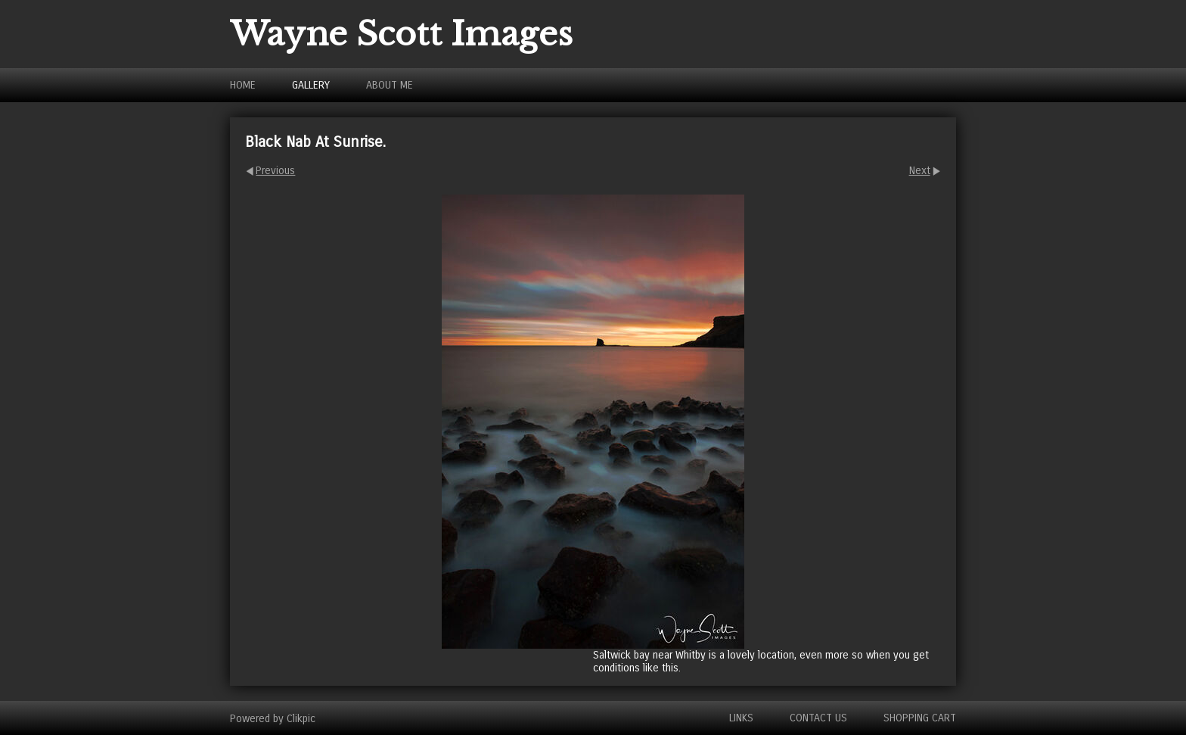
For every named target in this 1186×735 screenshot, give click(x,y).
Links (741, 718)
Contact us (818, 718)
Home (243, 85)
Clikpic (301, 718)
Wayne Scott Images (401, 34)
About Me (389, 85)
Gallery (311, 85)
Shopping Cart (919, 718)
